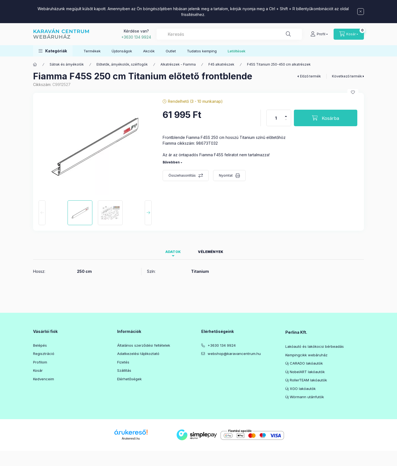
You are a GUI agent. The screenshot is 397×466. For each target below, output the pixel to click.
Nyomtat (226, 175)
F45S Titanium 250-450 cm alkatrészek (279, 64)
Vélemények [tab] (210, 252)
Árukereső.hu (131, 438)
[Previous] (42, 212)
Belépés (40, 345)
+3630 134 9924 (136, 37)
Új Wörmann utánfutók (304, 397)
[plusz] (286, 114)
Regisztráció (43, 353)
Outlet (171, 51)
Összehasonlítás (182, 175)
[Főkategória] (35, 64)
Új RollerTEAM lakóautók (306, 380)
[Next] (148, 212)
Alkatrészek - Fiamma (178, 64)
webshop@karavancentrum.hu (234, 353)
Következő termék (347, 76)
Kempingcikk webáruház (306, 355)
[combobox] (229, 34)
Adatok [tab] (173, 252)
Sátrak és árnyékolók (67, 64)
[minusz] (286, 122)
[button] (53, 50)
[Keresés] (288, 34)
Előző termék (310, 76)
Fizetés (123, 362)
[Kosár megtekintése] (349, 34)
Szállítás (124, 370)
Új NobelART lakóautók (305, 372)
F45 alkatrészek (221, 64)
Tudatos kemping (202, 51)
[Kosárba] (325, 118)
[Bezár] (360, 11)
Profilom (40, 362)
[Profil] (319, 34)
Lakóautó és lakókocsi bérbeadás (314, 346)
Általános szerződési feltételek (143, 345)
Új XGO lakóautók (300, 388)
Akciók (149, 51)
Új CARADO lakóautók (304, 363)
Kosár (38, 370)
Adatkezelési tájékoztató (138, 353)
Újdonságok (122, 51)
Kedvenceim (43, 379)
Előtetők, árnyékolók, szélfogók (122, 64)
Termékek (92, 51)
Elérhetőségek (129, 379)
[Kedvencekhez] (352, 92)
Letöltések (236, 51)
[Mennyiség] (276, 118)
